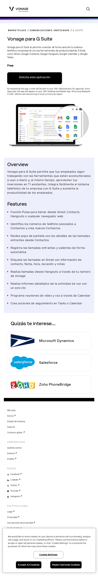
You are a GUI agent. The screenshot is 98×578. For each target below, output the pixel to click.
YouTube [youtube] (14, 491)
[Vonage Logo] (18, 9)
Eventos (11, 453)
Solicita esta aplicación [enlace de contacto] (34, 77)
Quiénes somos (14, 448)
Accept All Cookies (28, 565)
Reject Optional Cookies (66, 565)
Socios (10, 416)
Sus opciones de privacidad (20, 523)
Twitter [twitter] (13, 485)
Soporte (11, 427)
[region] (49, 550)
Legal (9, 512)
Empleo (10, 459)
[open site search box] (88, 9)
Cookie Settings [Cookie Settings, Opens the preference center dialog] (48, 554)
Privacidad (12, 517)
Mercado (11, 410)
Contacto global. (15, 432)
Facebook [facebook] (15, 474)
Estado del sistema (16, 421)
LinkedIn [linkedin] (14, 480)
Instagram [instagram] (15, 496)
